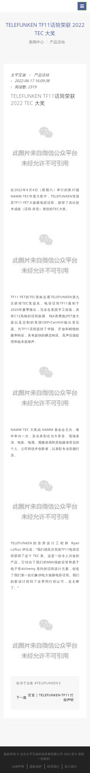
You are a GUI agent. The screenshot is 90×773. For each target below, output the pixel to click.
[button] (45, 683)
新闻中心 (36, 41)
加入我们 (71, 766)
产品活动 (57, 41)
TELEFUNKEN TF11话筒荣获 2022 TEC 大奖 (43, 99)
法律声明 (18, 766)
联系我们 (53, 766)
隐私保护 (36, 766)
